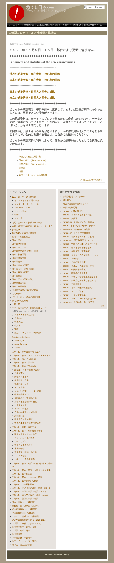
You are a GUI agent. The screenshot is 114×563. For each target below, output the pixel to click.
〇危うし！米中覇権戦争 (23, 484)
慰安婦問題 (19, 416)
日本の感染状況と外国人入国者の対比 (32, 91)
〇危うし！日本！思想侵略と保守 (27, 431)
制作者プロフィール (93, 25)
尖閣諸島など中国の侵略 (25, 398)
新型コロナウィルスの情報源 (33, 175)
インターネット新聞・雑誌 (26, 200)
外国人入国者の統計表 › (92, 180)
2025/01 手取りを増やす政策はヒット (80, 277)
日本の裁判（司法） (21, 272)
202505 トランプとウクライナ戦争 (79, 226)
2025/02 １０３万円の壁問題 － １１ (80, 255)
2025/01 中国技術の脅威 (74, 270)
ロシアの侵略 (20, 456)
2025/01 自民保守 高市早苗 (76, 251)
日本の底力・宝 (19, 247)
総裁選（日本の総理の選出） (27, 370)
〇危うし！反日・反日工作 (24, 427)
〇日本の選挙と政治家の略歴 (25, 290)
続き (103, 306)
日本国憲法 (17, 262)
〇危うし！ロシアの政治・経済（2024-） (30, 495)
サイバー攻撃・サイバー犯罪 (27, 391)
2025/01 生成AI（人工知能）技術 (78, 266)
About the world (20, 344)
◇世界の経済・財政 (21, 530)
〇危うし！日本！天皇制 (23, 363)
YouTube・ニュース (23, 208)
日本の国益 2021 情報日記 (23, 502)
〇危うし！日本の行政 (22, 474)
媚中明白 (67, 200)
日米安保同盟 (20, 405)
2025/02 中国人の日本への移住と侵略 (80, 244)
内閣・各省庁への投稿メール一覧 (27, 223)
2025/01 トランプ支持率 (74, 295)
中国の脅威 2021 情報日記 (23, 513)
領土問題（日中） (22, 380)
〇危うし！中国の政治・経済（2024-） (29, 492)
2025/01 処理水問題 (72, 284)
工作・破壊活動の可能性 (25, 402)
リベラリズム (20, 441)
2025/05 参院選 (70, 218)
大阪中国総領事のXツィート (76, 204)
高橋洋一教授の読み (21, 237)
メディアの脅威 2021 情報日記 (25, 516)
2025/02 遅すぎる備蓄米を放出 (77, 248)
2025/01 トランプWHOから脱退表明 (79, 299)
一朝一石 (16, 304)
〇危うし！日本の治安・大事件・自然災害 (31, 470)
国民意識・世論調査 (23, 419)
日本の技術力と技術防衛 (25, 412)
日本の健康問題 (19, 258)
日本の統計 (19, 318)
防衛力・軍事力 (21, 377)
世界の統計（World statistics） (33, 164)
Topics (17, 348)
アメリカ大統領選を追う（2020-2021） (29, 520)
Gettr (16, 215)
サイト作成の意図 (26, 25)
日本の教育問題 (19, 254)
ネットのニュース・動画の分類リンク (29, 308)
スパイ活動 (19, 387)
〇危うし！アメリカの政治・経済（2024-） (31, 488)
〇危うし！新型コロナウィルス (26, 352)
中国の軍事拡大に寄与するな (27, 423)
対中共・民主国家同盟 (22, 545)
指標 (21, 171)
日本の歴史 (17, 240)
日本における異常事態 (24, 459)
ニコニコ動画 (20, 211)
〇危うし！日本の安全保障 (24, 366)
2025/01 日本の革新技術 (74, 262)
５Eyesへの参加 (21, 409)
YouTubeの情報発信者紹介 (48, 25)
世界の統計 (19, 322)
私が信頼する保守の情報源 (24, 233)
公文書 (22, 168)
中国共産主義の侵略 (23, 445)
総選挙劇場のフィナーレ (74, 197)
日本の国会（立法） (21, 265)
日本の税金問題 (19, 283)
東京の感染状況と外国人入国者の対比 (32, 97)
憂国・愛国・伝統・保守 (25, 434)
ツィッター (19, 218)
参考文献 (16, 230)
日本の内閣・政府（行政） (24, 269)
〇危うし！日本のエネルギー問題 (27, 477)
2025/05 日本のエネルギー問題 (77, 215)
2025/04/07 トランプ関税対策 (76, 233)
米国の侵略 (19, 448)
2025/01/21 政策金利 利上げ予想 (78, 302)
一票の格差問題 (70, 208)
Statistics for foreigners (21, 337)
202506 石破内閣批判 (73, 211)
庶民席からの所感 (20, 301)
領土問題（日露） (22, 384)
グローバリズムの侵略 (24, 438)
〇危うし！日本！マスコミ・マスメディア (31, 355)
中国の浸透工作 (21, 394)
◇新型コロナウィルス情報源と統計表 (29, 311)
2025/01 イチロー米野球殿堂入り (78, 288)
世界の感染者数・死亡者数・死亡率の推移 (35, 73)
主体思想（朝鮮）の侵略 (25, 452)
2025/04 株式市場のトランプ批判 (78, 237)
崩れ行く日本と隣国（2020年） (26, 506)
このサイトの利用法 (72, 25)
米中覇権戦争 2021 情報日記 (24, 509)
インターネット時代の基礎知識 (26, 297)
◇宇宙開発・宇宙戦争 (22, 538)
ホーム (12, 25)
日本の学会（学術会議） (23, 279)
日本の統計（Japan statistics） (33, 160)
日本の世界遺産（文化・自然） (26, 251)
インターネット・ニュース (26, 204)
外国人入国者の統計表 (30, 156)
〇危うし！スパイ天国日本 (24, 359)
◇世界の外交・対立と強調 (24, 527)
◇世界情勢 (17, 534)
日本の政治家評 (19, 286)
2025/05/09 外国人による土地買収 (78, 222)
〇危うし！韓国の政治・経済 (25, 499)
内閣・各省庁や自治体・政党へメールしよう (32, 226)
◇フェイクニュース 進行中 (25, 541)
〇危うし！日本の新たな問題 (25, 481)
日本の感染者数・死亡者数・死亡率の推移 (35, 79)
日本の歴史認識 (19, 244)
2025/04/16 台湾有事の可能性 (76, 229)
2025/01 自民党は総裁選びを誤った (79, 280)
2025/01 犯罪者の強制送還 (75, 273)
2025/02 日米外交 (71, 259)
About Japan (19, 340)
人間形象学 (17, 294)
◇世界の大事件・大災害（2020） (27, 523)
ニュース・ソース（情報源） (25, 197)
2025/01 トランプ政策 (73, 291)
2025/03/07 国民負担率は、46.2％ (78, 240)
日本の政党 (17, 276)
